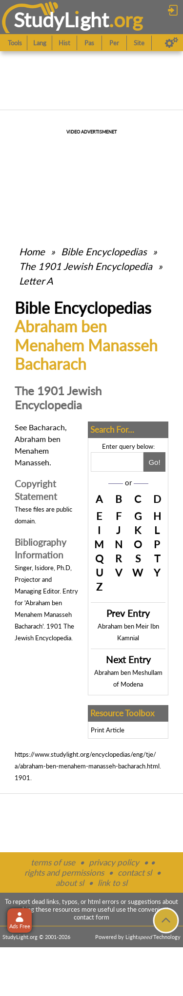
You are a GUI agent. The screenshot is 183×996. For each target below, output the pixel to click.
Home (32, 251)
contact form (91, 917)
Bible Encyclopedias (104, 251)
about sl (70, 883)
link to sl (112, 883)
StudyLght (61, 20)
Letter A (36, 281)
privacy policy (114, 862)
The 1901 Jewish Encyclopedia (87, 266)
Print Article (107, 730)
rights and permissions (64, 872)
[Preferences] (171, 43)
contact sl (135, 872)
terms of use (53, 862)
